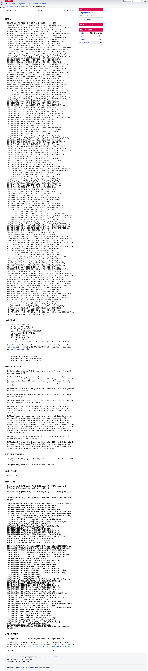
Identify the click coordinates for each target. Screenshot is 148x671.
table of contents (87, 24)
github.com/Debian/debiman (26, 667)
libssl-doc (18, 6)
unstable (83, 39)
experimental (10, 6)
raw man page (85, 19)
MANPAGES (9, 0)
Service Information (38, 4)
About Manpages (18, 4)
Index (8, 4)
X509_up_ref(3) (18, 428)
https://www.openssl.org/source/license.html (54, 646)
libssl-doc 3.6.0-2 (53, 657)
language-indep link (87, 13)
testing (82, 36)
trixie (82, 33)
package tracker (86, 16)
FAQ (28, 4)
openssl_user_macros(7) (19, 349)
